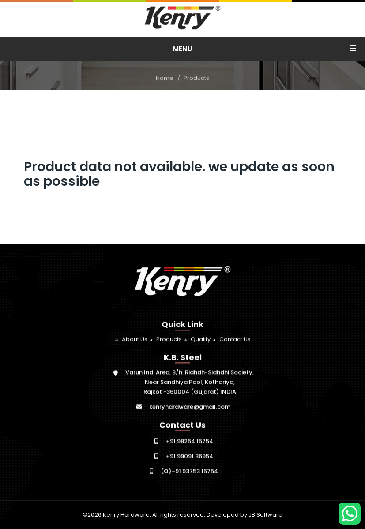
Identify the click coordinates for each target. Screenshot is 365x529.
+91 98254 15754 (189, 441)
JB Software (265, 514)
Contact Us (235, 339)
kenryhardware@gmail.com (189, 407)
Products (196, 78)
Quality (201, 339)
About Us (134, 339)
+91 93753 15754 (189, 471)
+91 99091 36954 (189, 456)
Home (164, 78)
